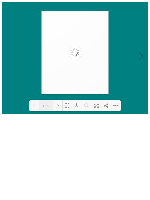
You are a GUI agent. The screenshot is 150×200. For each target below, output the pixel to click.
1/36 (46, 106)
